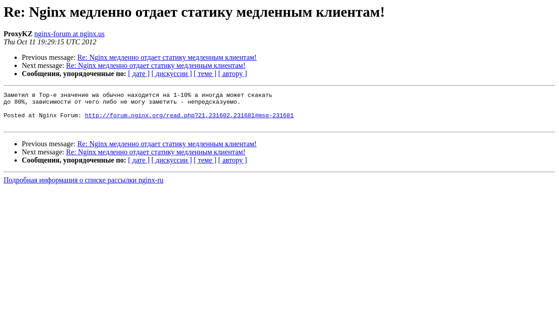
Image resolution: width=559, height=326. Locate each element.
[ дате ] (139, 73)
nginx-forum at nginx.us (69, 34)
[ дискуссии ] (171, 73)
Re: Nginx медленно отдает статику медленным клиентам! (167, 57)
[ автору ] (232, 73)
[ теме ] (205, 73)
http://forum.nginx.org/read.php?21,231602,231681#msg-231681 (189, 120)
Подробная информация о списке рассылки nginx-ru (84, 187)
